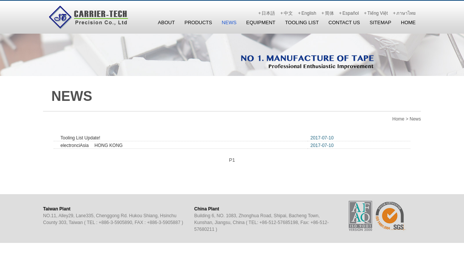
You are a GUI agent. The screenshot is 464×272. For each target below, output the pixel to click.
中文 (288, 13)
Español (350, 13)
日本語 (268, 13)
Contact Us (344, 22)
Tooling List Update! (80, 138)
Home (408, 22)
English (309, 13)
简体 (329, 13)
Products (198, 22)
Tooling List (302, 22)
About (166, 22)
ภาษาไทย (406, 13)
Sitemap (380, 22)
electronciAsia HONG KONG (91, 145)
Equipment (260, 22)
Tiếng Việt (377, 13)
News (229, 22)
